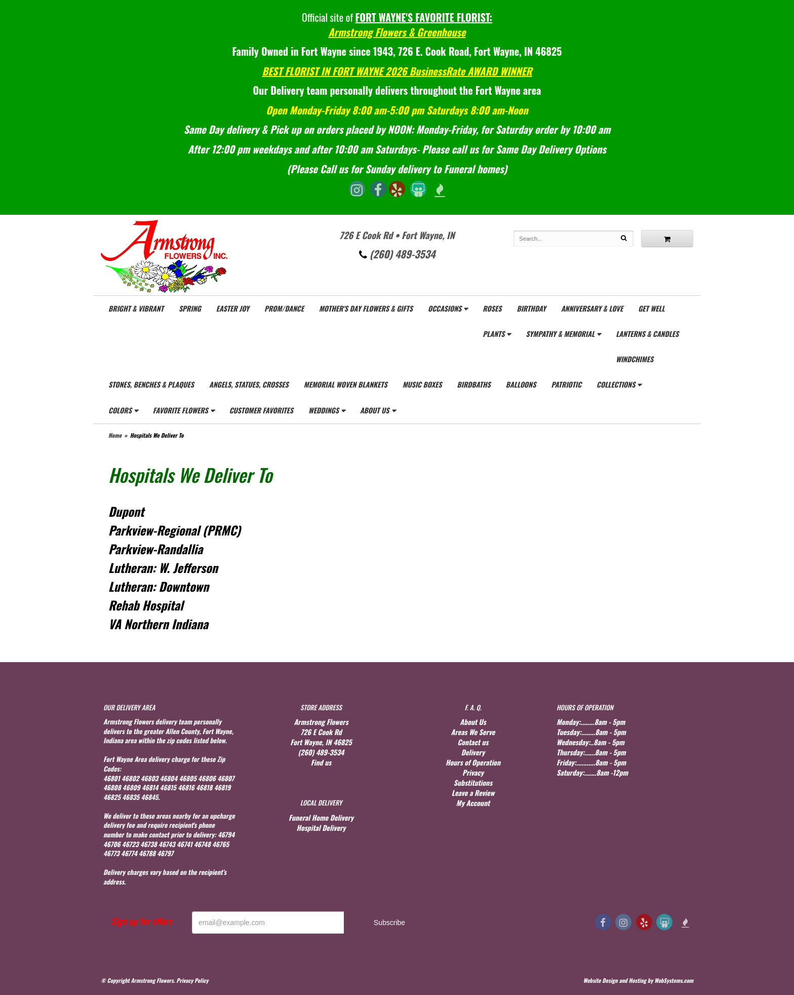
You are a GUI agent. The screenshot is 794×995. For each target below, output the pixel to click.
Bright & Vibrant (136, 308)
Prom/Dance (284, 308)
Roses (492, 308)
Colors (120, 410)
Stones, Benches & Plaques (151, 384)
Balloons (521, 384)
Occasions (444, 308)
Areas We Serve (473, 731)
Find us (321, 762)
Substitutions (473, 782)
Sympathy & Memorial (560, 333)
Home (115, 435)
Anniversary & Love (592, 308)
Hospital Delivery (320, 827)
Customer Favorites (261, 410)
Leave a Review (473, 792)
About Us (374, 410)
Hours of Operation (473, 762)
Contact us (472, 742)
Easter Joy (232, 308)
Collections (616, 384)
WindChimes (634, 359)
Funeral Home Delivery (321, 817)
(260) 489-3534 (397, 253)
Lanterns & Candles (647, 333)
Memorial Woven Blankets (345, 384)
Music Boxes (422, 384)
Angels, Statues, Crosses (249, 384)
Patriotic (566, 384)
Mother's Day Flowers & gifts (366, 308)
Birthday (531, 308)
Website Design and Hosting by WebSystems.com (638, 980)
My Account (473, 802)
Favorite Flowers (180, 410)
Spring (190, 308)
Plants (493, 333)
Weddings (323, 410)
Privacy (473, 772)
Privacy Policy (192, 980)
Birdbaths (473, 384)
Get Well (651, 308)
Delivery (473, 752)
